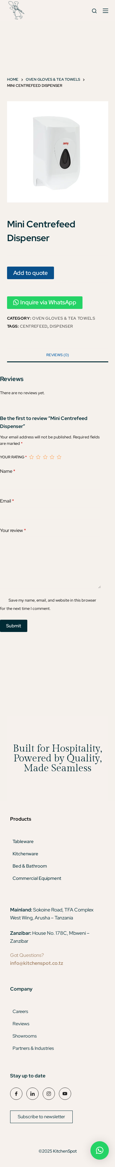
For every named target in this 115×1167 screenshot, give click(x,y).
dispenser (61, 326)
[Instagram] (49, 1094)
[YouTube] (65, 1094)
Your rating (13, 457)
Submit (13, 626)
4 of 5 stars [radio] (52, 457)
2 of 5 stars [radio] (38, 457)
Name (7, 471)
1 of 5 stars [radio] (31, 457)
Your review (13, 530)
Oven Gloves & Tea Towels (63, 318)
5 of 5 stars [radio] (59, 457)
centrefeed (34, 326)
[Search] (94, 11)
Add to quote (30, 273)
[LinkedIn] (32, 1094)
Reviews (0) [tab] (57, 354)
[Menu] (105, 10)
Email (7, 501)
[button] (99, 1150)
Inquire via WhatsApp (45, 302)
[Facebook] (16, 1094)
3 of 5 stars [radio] (45, 457)
